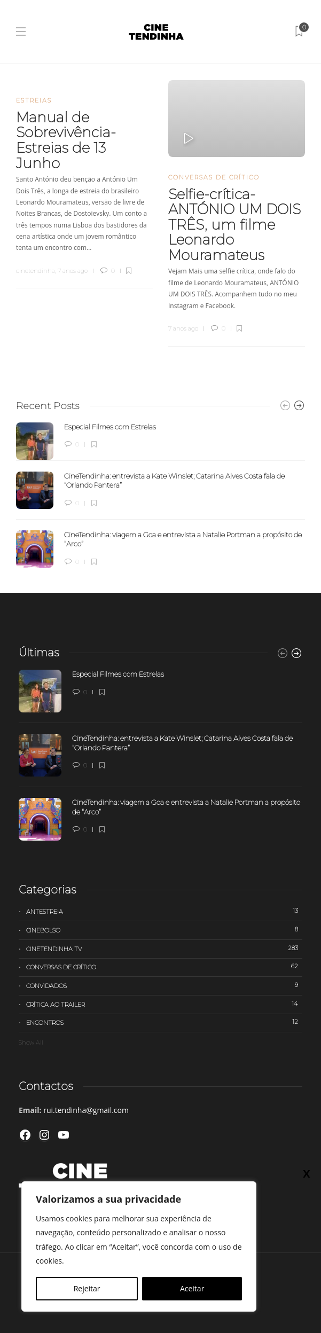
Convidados (164, 985)
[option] (160, 495)
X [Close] (306, 1173)
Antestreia (164, 911)
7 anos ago (73, 271)
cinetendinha (35, 271)
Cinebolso (164, 930)
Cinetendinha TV (164, 948)
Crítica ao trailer (164, 1004)
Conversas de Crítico (214, 177)
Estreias (34, 100)
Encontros (164, 1022)
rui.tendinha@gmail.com (86, 1110)
